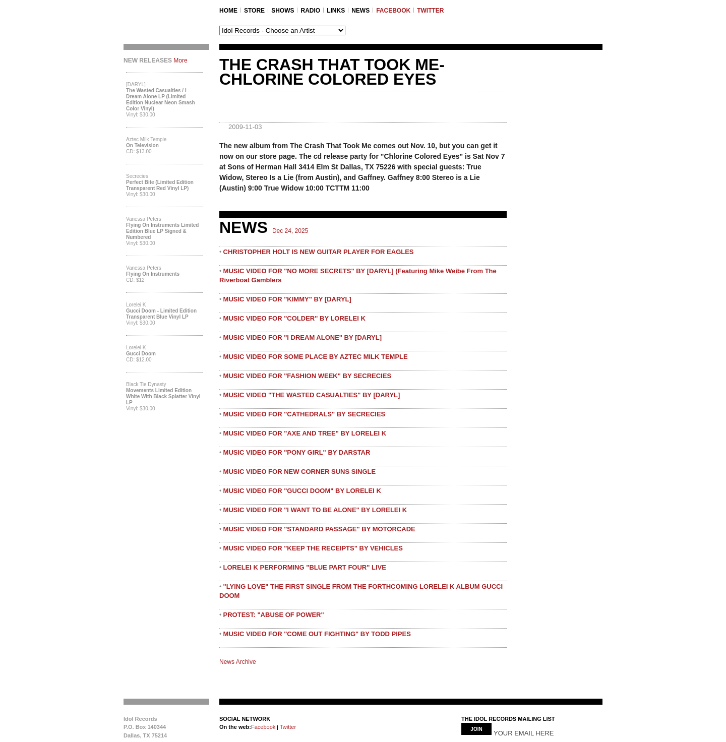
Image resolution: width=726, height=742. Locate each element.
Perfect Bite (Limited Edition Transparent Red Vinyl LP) (160, 185)
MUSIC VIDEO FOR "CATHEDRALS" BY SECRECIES (304, 414)
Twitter (287, 727)
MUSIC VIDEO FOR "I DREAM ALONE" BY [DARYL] (302, 337)
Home (228, 10)
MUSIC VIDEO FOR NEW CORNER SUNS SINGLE (299, 471)
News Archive (237, 661)
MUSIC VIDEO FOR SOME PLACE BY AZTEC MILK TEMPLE (315, 356)
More (180, 60)
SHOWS (282, 10)
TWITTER (430, 10)
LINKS (336, 10)
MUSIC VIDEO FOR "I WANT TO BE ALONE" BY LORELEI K (315, 510)
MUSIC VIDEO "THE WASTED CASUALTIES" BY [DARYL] (311, 395)
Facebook (263, 727)
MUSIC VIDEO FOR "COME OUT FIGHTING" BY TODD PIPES (317, 634)
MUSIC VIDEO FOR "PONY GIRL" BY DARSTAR (297, 452)
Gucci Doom (141, 353)
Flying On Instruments (152, 274)
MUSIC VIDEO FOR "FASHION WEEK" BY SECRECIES (307, 376)
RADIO (310, 10)
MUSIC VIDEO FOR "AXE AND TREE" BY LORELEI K (305, 433)
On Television (142, 145)
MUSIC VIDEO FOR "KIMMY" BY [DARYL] (287, 299)
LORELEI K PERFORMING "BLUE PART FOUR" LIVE (304, 567)
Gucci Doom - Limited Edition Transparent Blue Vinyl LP (161, 314)
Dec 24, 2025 (290, 230)
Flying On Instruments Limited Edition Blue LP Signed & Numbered (162, 231)
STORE (254, 10)
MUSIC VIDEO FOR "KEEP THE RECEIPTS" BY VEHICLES (313, 548)
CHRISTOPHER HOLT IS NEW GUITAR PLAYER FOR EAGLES (318, 252)
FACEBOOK (393, 10)
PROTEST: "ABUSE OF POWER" (273, 615)
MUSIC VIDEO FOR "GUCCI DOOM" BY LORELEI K (302, 490)
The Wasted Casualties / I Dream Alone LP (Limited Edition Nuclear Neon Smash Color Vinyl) (160, 99)
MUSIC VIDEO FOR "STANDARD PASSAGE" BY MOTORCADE (319, 529)
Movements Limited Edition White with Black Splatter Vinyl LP (163, 396)
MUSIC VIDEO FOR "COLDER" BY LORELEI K (294, 318)
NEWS (360, 10)
